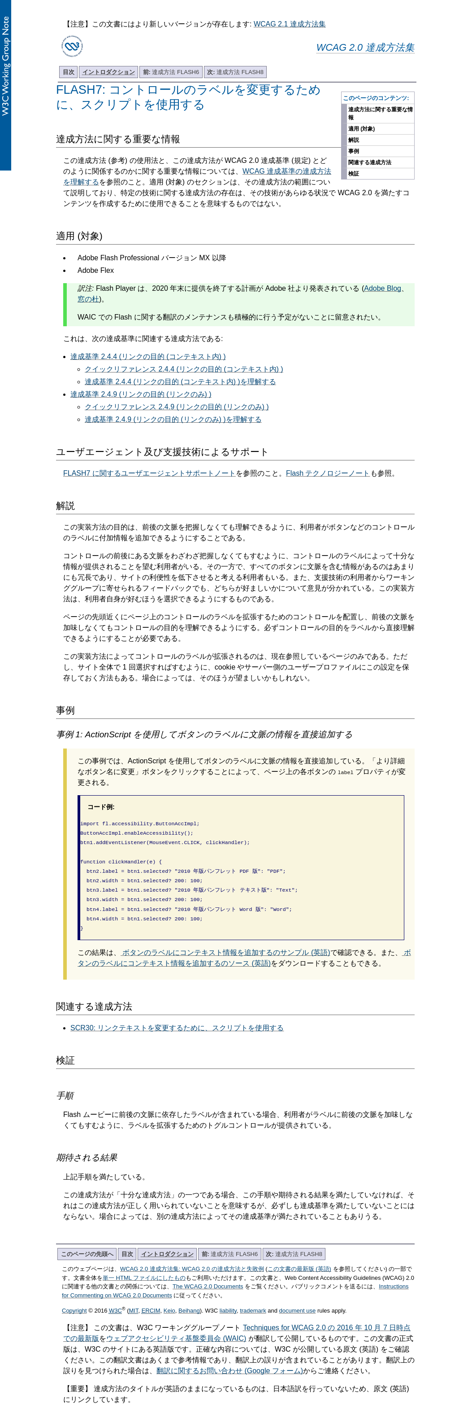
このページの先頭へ (87, 1243)
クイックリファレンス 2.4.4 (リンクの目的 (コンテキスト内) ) (184, 369)
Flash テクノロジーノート (328, 473)
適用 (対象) (361, 129)
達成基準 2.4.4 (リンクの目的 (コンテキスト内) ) (148, 356)
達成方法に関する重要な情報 (380, 113)
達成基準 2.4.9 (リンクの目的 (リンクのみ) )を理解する (173, 419)
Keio (169, 1299)
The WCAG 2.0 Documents (208, 1275)
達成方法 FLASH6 (171, 72)
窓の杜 (88, 299)
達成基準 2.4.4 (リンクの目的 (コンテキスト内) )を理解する (180, 381)
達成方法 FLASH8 (235, 72)
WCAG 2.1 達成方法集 (290, 24)
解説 (353, 140)
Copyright (74, 1299)
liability (228, 1299)
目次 (68, 72)
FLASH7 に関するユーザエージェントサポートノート (149, 473)
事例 (353, 151)
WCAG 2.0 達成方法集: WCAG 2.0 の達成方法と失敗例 (192, 1258)
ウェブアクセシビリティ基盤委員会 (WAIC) (176, 1327)
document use (297, 1299)
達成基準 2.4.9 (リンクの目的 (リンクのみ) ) (141, 394)
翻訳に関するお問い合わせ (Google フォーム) (229, 1360)
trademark (253, 1299)
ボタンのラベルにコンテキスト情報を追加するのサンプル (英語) (225, 942)
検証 (353, 174)
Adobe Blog (382, 288)
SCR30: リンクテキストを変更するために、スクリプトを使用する (177, 1017)
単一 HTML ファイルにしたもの (144, 1267)
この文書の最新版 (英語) (299, 1258)
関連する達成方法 (369, 162)
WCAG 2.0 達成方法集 (365, 47)
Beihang (189, 1299)
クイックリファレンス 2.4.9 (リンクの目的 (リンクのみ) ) (177, 407)
